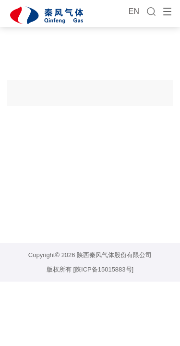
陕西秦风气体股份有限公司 (114, 255)
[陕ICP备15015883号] (103, 269)
